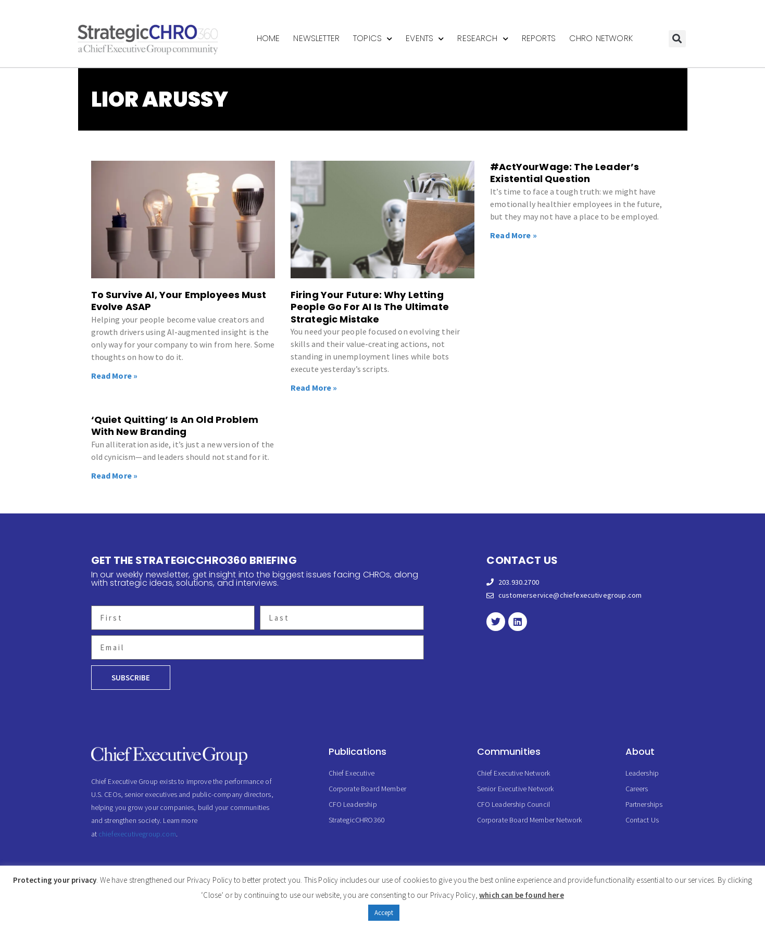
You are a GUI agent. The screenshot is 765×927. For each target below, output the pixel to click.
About (640, 751)
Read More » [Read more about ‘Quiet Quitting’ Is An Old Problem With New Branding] (114, 475)
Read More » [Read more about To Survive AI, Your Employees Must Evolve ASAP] (114, 375)
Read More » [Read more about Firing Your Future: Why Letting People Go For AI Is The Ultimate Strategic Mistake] (314, 387)
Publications (358, 751)
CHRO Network (601, 38)
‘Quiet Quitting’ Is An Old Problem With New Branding (174, 425)
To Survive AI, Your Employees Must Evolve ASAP (178, 300)
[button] (677, 38)
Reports (539, 38)
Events (425, 39)
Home (268, 38)
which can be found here (521, 895)
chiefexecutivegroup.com (137, 834)
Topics (372, 39)
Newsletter (316, 38)
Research (482, 39)
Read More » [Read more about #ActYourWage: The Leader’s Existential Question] (513, 235)
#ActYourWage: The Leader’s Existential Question (564, 172)
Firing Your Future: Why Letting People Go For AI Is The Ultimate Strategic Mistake (370, 307)
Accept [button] (384, 912)
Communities (509, 751)
